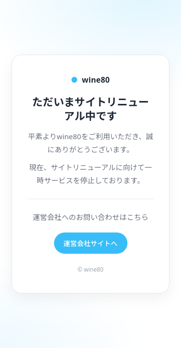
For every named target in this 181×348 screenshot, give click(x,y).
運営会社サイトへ (91, 243)
